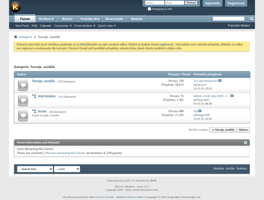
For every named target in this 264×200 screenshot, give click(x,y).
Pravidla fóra (90, 19)
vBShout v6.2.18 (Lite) (101, 197)
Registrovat (236, 3)
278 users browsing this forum (64, 153)
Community (61, 25)
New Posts (22, 25)
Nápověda (212, 3)
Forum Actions (83, 25)
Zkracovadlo (114, 19)
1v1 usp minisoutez (206, 81)
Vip (196, 111)
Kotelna (219, 168)
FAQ (34, 25)
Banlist (67, 19)
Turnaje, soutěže (43, 81)
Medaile (136, 19)
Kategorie (25, 37)
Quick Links (105, 25)
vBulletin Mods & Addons (130, 197)
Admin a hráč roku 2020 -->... (212, 96)
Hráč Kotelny (46, 96)
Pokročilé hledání (239, 25)
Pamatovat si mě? (160, 9)
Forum (25, 19)
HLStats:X (46, 19)
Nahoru (243, 129)
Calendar (46, 25)
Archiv (42, 111)
